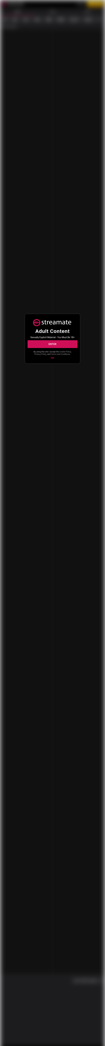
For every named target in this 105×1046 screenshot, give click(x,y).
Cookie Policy (65, 352)
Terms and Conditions (60, 354)
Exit (52, 358)
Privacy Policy (40, 354)
